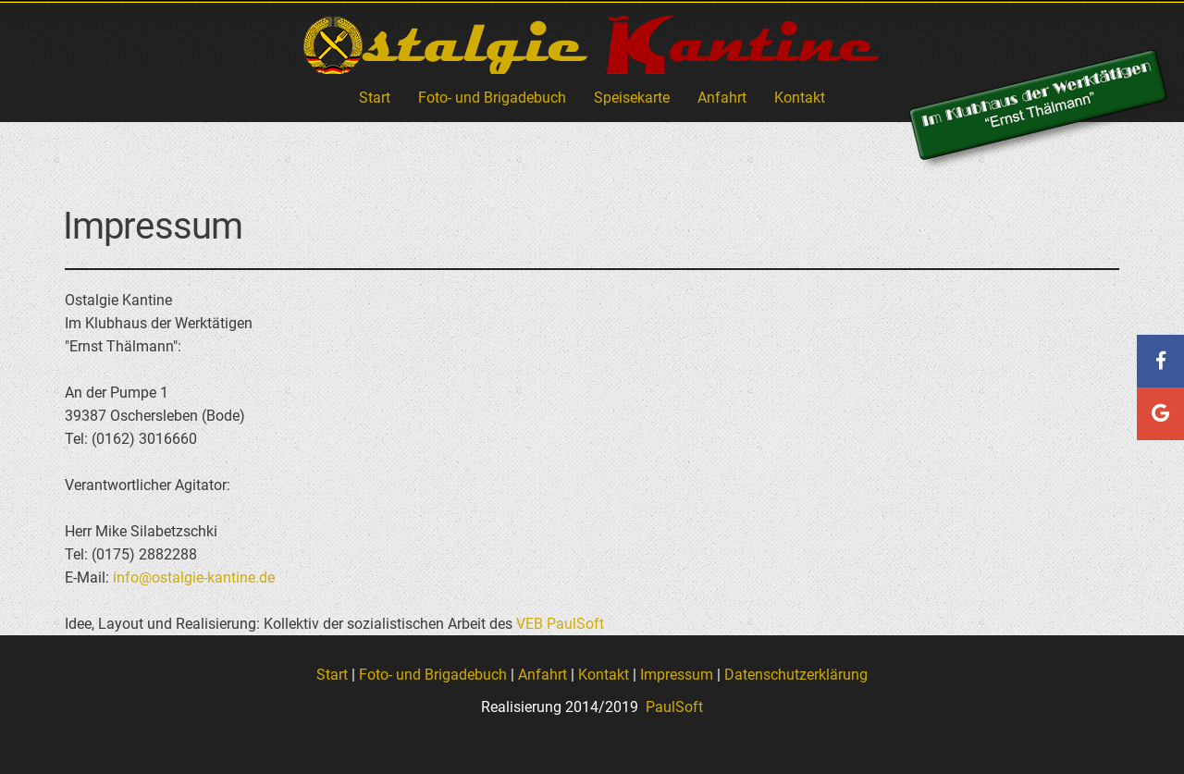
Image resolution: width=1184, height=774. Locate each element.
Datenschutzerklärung (796, 674)
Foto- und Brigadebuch (492, 97)
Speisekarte (632, 97)
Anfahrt (721, 97)
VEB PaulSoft (560, 624)
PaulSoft (672, 707)
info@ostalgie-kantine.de (194, 577)
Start (374, 97)
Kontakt (799, 97)
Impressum (676, 674)
